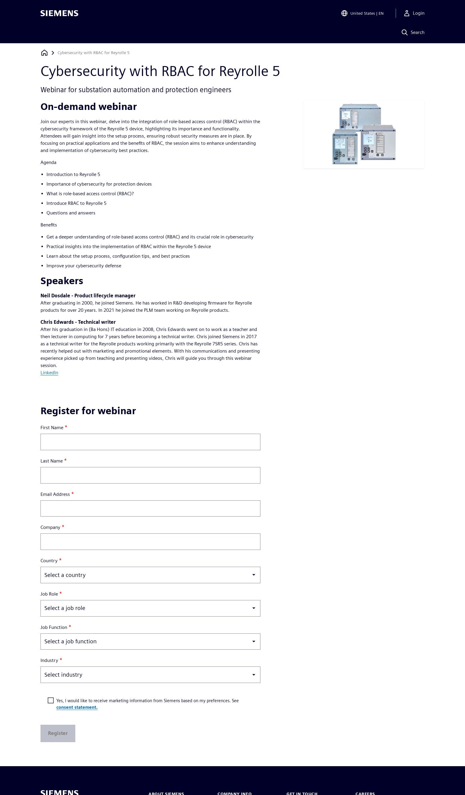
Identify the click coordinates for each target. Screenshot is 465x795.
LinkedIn (49, 372)
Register (58, 733)
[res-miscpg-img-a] (363, 134)
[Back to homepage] (44, 52)
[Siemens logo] (59, 13)
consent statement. (77, 707)
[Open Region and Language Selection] (362, 13)
